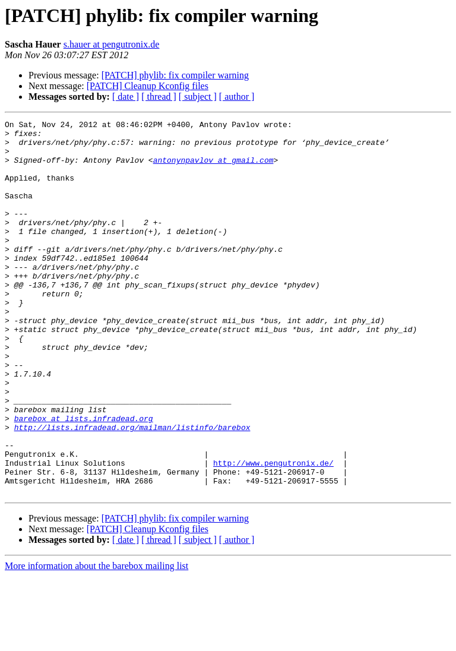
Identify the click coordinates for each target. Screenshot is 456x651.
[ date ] (125, 96)
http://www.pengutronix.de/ (273, 532)
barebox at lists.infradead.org (83, 478)
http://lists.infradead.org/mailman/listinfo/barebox (132, 489)
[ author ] (237, 96)
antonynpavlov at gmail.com (213, 168)
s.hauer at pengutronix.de (112, 44)
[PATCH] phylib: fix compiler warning (175, 75)
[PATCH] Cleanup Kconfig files (147, 86)
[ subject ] (198, 96)
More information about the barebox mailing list (96, 641)
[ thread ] (158, 96)
